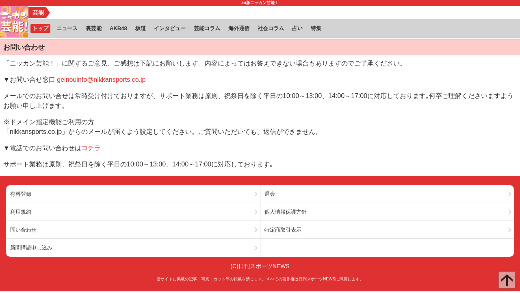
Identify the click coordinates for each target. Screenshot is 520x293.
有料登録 (20, 194)
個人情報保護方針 (285, 212)
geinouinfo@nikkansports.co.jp (101, 79)
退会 (269, 194)
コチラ (91, 147)
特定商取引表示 (282, 230)
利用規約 (20, 212)
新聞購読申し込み (31, 248)
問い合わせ (23, 230)
